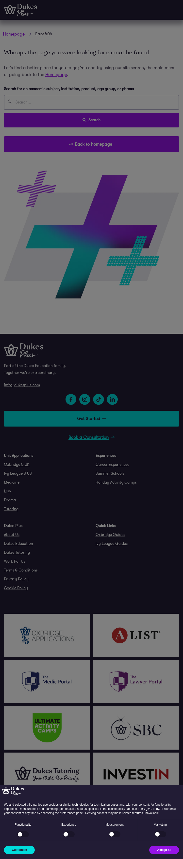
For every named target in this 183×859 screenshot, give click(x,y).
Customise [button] (19, 850)
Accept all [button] (164, 850)
